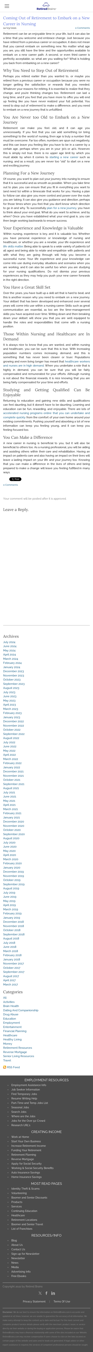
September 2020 (14, 834)
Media (15, 1267)
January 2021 (11, 817)
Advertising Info (21, 1271)
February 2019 (12, 913)
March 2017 (10, 984)
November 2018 (13, 926)
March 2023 (10, 709)
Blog (14, 1240)
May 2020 (9, 851)
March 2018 (10, 951)
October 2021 (11, 780)
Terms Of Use (62, 1301)
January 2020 (11, 867)
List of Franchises (21, 1228)
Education (9, 1018)
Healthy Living (12, 1039)
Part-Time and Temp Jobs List (29, 1102)
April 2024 (9, 654)
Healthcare (10, 1035)
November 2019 (13, 876)
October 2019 (11, 880)
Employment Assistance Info (28, 1085)
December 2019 (13, 871)
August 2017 (11, 976)
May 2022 (9, 750)
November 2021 (13, 775)
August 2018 (11, 938)
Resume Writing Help (24, 1098)
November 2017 (13, 963)
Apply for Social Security (26, 1163)
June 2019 (9, 896)
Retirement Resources (17, 1047)
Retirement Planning (23, 1154)
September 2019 (14, 884)
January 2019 (11, 917)
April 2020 (9, 855)
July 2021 (9, 792)
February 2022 (12, 763)
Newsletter (18, 1258)
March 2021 (10, 809)
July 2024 (9, 642)
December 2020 (13, 821)
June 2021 (9, 796)
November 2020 (13, 826)
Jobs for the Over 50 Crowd (28, 1120)
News (14, 1262)
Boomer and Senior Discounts (29, 1197)
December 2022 (13, 721)
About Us (17, 1244)
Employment (11, 1022)
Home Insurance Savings (26, 1177)
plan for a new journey (61, 208)
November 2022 (13, 725)
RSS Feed (13, 1067)
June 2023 (9, 696)
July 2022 (9, 742)
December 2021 (13, 771)
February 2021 (12, 813)
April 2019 (9, 905)
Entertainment (12, 1027)
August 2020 (11, 838)
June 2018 (9, 947)
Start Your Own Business (26, 1141)
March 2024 (10, 659)
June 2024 (9, 646)
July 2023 (9, 692)
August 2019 (11, 888)
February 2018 (12, 955)
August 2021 (11, 788)
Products (16, 1202)
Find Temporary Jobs (24, 1094)
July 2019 (9, 892)
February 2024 (12, 663)
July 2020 (9, 842)
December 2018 (13, 921)
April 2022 (9, 754)
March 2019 (10, 909)
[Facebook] (46, 1293)
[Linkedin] (53, 1293)
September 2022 (14, 734)
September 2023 (14, 684)
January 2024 (11, 667)
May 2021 (9, 800)
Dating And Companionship (20, 1010)
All (5, 997)
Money (7, 1043)
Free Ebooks (18, 1276)
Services (16, 1206)
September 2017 (13, 972)
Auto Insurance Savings (25, 1172)
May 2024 (9, 650)
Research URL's (20, 1125)
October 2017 (11, 968)
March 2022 (10, 759)
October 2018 (11, 930)
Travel (7, 1060)
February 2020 (12, 863)
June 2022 (9, 746)
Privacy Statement (34, 1301)
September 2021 (13, 784)
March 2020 (10, 859)
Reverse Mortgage (15, 1052)
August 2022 (11, 738)
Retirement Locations (24, 1219)
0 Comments (82, 28)
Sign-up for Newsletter (25, 1253)
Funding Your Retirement (26, 1150)
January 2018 (11, 959)
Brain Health (11, 1006)
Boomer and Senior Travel (27, 1224)
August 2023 (11, 688)
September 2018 (14, 934)
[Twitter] (40, 1293)
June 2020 (10, 846)
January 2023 (11, 717)
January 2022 (11, 767)
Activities (9, 1002)
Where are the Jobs (23, 1116)
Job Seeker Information (25, 1089)
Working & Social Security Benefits (32, 1168)
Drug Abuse (10, 1014)
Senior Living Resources (18, 1056)
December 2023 (13, 671)
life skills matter (13, 246)
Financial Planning (14, 1031)
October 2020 (12, 830)
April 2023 (9, 704)
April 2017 (9, 980)
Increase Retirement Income (28, 1145)
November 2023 (13, 675)
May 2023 (9, 700)
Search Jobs (18, 1111)
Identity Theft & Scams (25, 1188)
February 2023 (12, 713)
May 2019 (9, 901)
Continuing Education (24, 1210)
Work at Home (20, 1136)
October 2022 (11, 729)
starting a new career (63, 157)
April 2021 (9, 805)
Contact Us (18, 1249)
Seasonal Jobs (20, 1107)
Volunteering (19, 1193)
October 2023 (11, 679)
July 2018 (9, 942)
